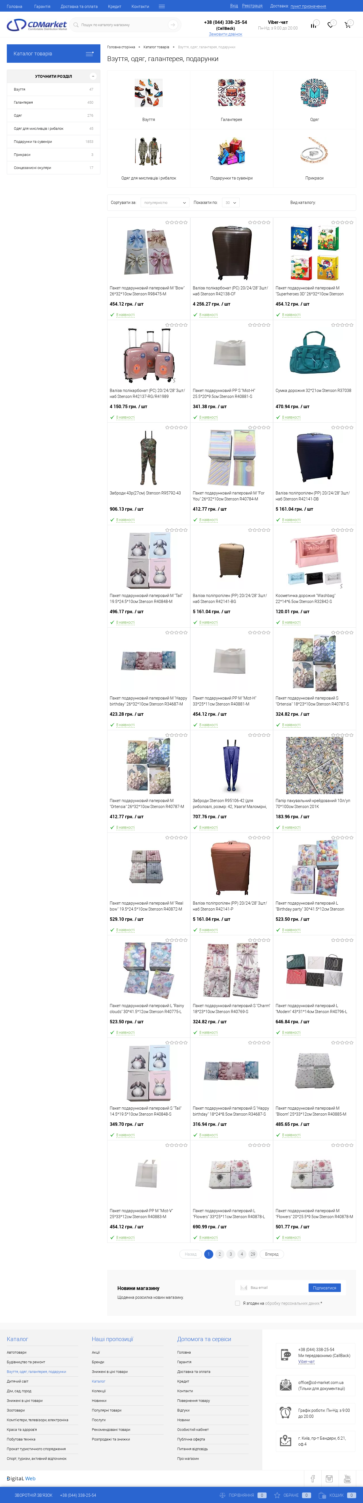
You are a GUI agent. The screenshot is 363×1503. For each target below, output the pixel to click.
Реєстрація (252, 5)
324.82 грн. (315, 716)
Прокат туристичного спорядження (36, 1449)
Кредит (114, 6)
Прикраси (22, 155)
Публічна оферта (191, 1439)
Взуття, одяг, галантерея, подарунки (36, 1372)
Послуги (98, 1420)
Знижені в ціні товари (25, 1400)
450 (90, 102)
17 (91, 168)
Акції (96, 1352)
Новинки (99, 1400)
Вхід (234, 5)
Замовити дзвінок (225, 34)
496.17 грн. (149, 614)
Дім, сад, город (19, 1391)
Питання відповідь (192, 1449)
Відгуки (183, 1410)
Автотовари (16, 1352)
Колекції (99, 1391)
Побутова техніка (21, 1439)
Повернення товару (193, 1400)
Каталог (98, 1381)
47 (91, 89)
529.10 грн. (149, 921)
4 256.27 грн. (232, 306)
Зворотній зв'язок (29, 1495)
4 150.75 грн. (149, 409)
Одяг (18, 115)
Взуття (19, 89)
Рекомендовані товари (111, 1429)
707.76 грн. (232, 819)
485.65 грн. (315, 1126)
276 (90, 115)
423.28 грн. (149, 716)
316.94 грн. (232, 1126)
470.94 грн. (315, 409)
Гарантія (42, 6)
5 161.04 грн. (315, 511)
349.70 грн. (149, 1126)
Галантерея (23, 102)
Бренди (98, 1362)
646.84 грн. (315, 1024)
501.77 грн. (315, 1229)
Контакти (140, 6)
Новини (183, 1420)
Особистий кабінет (193, 1429)
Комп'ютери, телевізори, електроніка (37, 1420)
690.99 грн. (232, 1229)
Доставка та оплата (79, 6)
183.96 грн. (315, 819)
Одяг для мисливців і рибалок (39, 128)
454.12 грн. (149, 306)
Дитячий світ (17, 1381)
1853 (89, 141)
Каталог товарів (54, 53)
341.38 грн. (232, 409)
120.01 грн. (315, 614)
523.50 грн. (315, 921)
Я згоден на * (282, 1303)
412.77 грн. (232, 511)
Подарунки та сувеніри (33, 141)
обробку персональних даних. (292, 1303)
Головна (14, 6)
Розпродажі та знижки (111, 1439)
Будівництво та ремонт (26, 1362)
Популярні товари (106, 1410)
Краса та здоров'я (22, 1429)
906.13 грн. (149, 511)
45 (91, 128)
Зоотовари (16, 1410)
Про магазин (188, 1458)
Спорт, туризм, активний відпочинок (37, 1458)
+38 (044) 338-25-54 (225, 22)
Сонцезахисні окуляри (32, 168)
